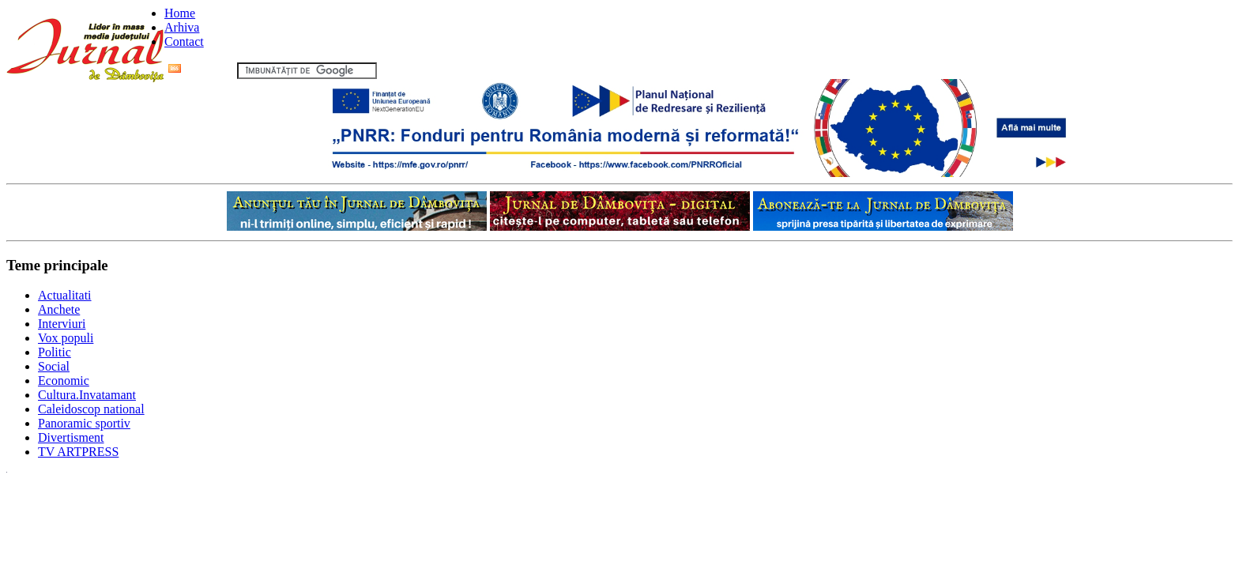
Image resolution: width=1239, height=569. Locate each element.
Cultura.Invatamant (87, 394)
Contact (184, 41)
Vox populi (65, 338)
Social (54, 366)
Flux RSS (201, 70)
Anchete (59, 309)
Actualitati (65, 295)
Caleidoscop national (91, 409)
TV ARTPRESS (78, 451)
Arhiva (181, 27)
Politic (54, 352)
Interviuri (61, 323)
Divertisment (71, 437)
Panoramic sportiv (84, 423)
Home (179, 13)
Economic (63, 380)
